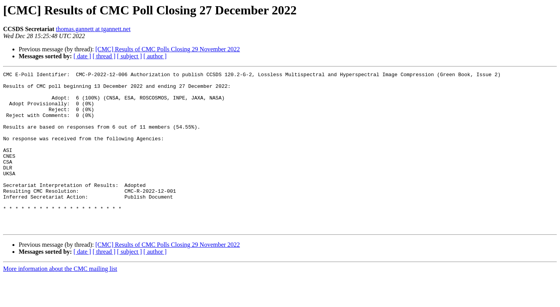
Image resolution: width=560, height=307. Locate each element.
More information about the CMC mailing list (60, 300)
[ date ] (82, 56)
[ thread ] (104, 56)
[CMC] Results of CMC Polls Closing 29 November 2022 (167, 49)
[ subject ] (129, 56)
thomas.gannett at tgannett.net (93, 29)
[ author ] (155, 56)
